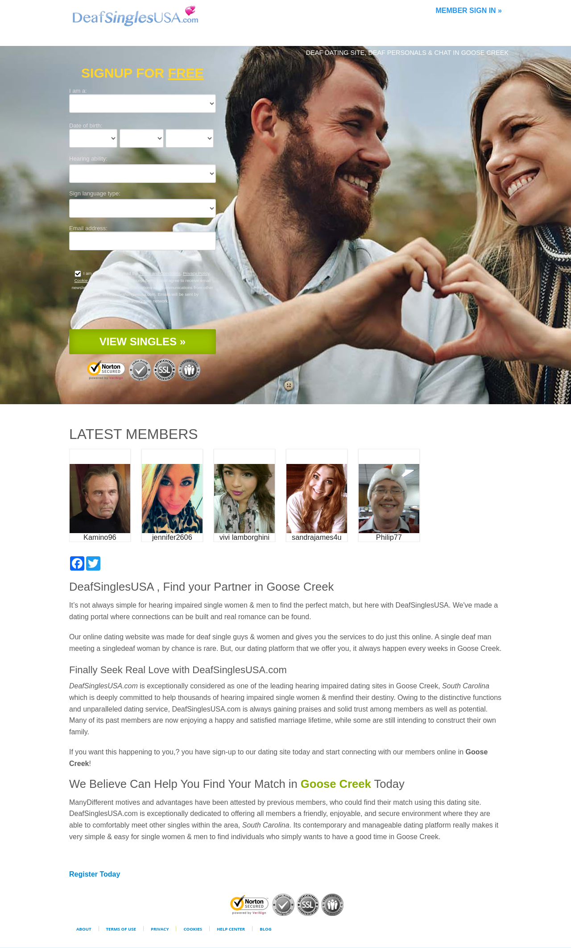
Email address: (88, 228)
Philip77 (389, 537)
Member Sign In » (469, 10)
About (83, 929)
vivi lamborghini (244, 537)
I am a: (78, 90)
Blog (265, 929)
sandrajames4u (317, 537)
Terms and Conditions (160, 273)
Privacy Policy (196, 273)
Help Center (231, 929)
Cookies (192, 929)
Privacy (160, 929)
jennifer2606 (172, 537)
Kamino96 (99, 537)
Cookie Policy (87, 280)
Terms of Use (121, 929)
